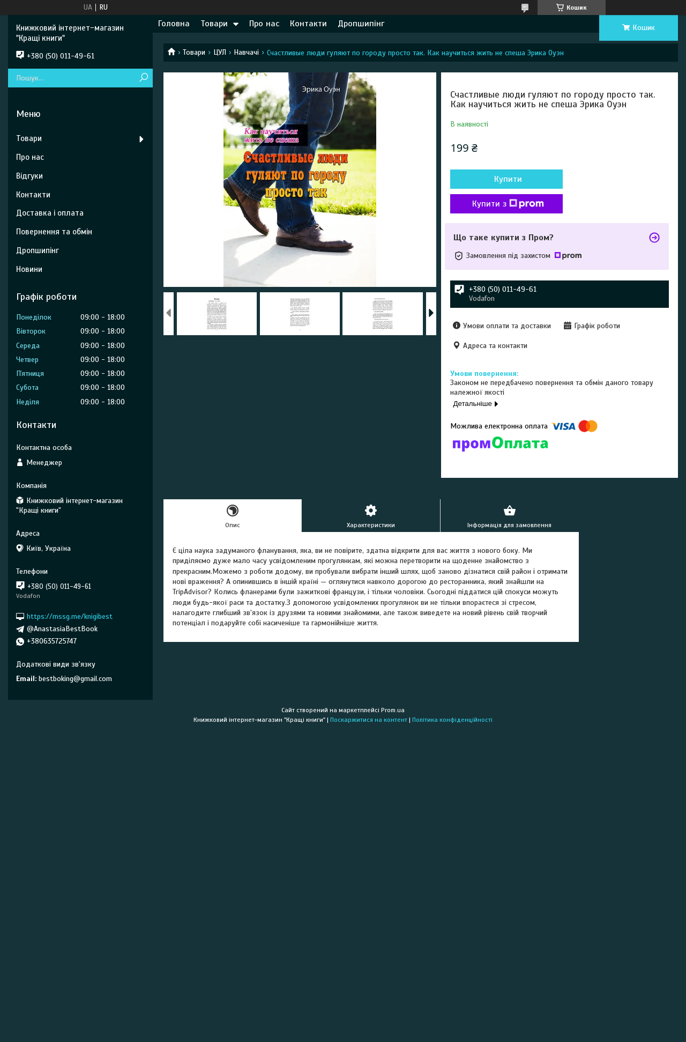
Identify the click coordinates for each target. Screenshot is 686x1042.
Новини (29, 269)
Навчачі (246, 52)
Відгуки (29, 176)
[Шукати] (143, 78)
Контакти (308, 23)
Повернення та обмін (54, 232)
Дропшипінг (361, 23)
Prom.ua (393, 710)
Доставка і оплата (50, 213)
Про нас (264, 23)
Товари (214, 23)
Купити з (508, 203)
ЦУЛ (219, 52)
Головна (174, 23)
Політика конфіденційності (452, 719)
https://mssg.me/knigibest (70, 616)
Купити (508, 179)
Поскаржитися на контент (368, 719)
